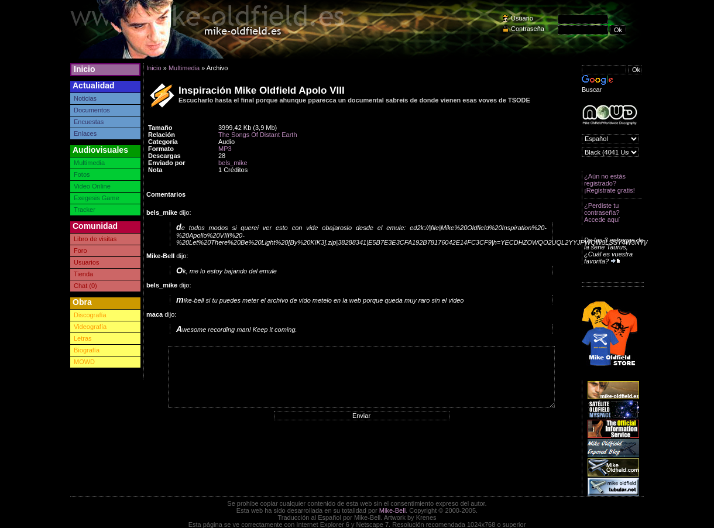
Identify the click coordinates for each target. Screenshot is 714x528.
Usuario (522, 18)
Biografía (86, 350)
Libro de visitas (95, 238)
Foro (80, 250)
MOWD (84, 361)
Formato (161, 148)
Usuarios (86, 262)
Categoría (163, 141)
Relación (161, 134)
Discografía (90, 314)
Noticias (85, 98)
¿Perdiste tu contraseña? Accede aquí (602, 212)
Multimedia (89, 162)
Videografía (90, 326)
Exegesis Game (96, 197)
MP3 (225, 148)
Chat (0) (85, 285)
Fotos (82, 174)
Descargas (164, 155)
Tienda (83, 273)
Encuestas (89, 121)
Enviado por (167, 162)
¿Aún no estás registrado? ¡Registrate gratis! (609, 183)
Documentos (92, 110)
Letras (83, 338)
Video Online (92, 186)
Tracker (84, 209)
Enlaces (85, 133)
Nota (155, 169)
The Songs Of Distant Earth (257, 134)
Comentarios (166, 194)
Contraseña (527, 28)
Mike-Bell (392, 510)
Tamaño (160, 127)
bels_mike (233, 162)
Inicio (84, 69)
